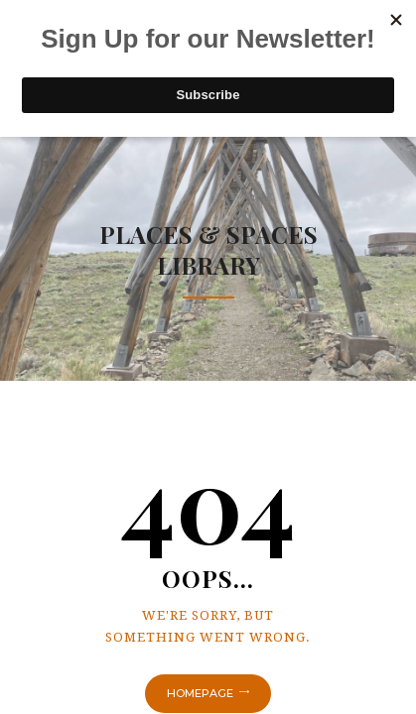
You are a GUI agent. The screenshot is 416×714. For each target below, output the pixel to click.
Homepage (200, 693)
